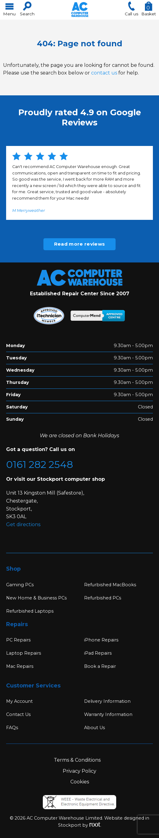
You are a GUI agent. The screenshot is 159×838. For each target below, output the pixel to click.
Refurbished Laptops (30, 611)
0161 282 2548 (39, 464)
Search (27, 9)
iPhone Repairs (101, 640)
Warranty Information (108, 714)
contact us (104, 73)
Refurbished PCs (102, 598)
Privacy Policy (79, 771)
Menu (9, 9)
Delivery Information (107, 701)
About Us (94, 727)
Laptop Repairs (23, 653)
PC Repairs (18, 640)
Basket (148, 9)
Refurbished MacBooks (110, 584)
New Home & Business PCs (36, 598)
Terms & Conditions (77, 760)
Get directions (23, 524)
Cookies (79, 782)
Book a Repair (100, 666)
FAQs (12, 727)
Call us (131, 9)
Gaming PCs (20, 584)
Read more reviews (79, 244)
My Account (19, 701)
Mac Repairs (19, 666)
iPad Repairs (98, 653)
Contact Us (18, 714)
